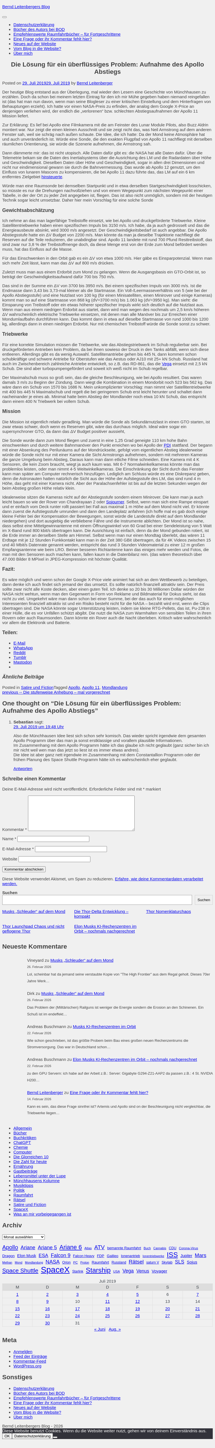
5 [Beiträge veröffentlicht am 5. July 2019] (137, 1301)
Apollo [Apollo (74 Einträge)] (10, 1254)
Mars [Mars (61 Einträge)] (200, 1262)
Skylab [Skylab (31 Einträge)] (167, 1269)
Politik (19, 1197)
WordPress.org (27, 1372)
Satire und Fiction (37, 687)
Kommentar (14, 836)
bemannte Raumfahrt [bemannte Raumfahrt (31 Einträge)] (124, 1255)
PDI (167, 445)
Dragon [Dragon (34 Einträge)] (8, 1262)
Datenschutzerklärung (33, 24)
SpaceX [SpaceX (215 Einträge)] (55, 1276)
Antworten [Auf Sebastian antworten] (22, 768)
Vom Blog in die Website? (37, 48)
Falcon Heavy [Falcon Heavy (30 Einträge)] (83, 1263)
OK (7, 1443)
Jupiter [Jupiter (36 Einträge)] (186, 1262)
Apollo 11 (91, 687)
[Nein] (55, 1444)
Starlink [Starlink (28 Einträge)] (77, 1278)
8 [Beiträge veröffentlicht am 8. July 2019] (17, 1308)
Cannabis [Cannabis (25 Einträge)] (159, 1255)
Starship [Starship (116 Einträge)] (98, 1277)
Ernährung (23, 1173)
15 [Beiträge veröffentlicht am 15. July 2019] (17, 1315)
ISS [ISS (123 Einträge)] (172, 1261)
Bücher (20, 1139)
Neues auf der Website (34, 43)
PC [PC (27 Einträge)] (75, 1269)
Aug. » (115, 1335)
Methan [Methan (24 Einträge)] (7, 1269)
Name (9, 845)
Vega (166, 363)
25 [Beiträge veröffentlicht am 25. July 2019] (107, 1322)
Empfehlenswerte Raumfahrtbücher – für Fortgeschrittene (67, 34)
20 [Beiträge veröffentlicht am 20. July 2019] (167, 1315)
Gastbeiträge (25, 1177)
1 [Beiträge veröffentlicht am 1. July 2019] (17, 1301)
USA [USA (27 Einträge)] (116, 1278)
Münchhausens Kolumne (36, 1187)
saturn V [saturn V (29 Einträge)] (152, 1269)
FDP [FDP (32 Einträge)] (100, 1262)
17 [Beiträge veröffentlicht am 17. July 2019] (77, 1315)
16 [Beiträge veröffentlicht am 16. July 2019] (47, 1315)
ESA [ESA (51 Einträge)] (43, 1262)
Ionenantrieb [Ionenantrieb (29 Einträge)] (130, 1263)
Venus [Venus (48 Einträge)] (142, 1277)
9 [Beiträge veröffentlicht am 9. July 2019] (47, 1308)
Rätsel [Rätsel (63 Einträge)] (136, 1268)
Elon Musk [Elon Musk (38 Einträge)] (26, 1262)
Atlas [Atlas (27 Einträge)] (88, 1255)
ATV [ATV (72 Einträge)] (99, 1254)
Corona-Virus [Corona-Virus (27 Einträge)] (188, 1255)
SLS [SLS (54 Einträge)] (179, 1268)
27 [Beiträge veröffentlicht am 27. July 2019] (167, 1322)
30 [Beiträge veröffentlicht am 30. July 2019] (47, 1329)
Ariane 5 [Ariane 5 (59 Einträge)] (47, 1254)
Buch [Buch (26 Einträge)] (147, 1255)
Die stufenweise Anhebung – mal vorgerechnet (56, 692)
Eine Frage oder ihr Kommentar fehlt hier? (52, 38)
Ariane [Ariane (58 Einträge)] (28, 1254)
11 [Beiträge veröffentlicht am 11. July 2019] (107, 1308)
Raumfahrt (23, 1201)
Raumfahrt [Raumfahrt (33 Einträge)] (100, 1269)
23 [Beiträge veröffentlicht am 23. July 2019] (47, 1322)
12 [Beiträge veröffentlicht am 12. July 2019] (137, 1308)
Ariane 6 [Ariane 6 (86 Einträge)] (70, 1254)
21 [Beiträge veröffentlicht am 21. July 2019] (197, 1315)
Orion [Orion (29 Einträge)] (66, 1269)
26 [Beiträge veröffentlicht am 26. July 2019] (137, 1322)
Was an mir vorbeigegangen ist (42, 1220)
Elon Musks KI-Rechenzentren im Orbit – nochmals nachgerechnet (105, 935)
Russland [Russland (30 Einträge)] (119, 1269)
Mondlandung (114, 687)
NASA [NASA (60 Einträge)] (53, 1268)
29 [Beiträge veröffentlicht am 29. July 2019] (17, 1329)
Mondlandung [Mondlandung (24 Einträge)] (34, 1269)
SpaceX (20, 1216)
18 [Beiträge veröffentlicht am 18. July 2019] (107, 1315)
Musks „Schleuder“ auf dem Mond (33, 918)
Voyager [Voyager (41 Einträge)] (159, 1277)
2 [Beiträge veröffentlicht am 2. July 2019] (47, 1301)
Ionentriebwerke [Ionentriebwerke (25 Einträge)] (153, 1262)
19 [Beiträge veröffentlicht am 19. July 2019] (137, 1315)
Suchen (9, 899)
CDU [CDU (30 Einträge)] (172, 1255)
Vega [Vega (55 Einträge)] (128, 1277)
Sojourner (115, 501)
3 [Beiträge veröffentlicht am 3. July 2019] (77, 1301)
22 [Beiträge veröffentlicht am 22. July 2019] (17, 1322)
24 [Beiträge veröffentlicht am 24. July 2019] (77, 1322)
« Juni (99, 1335)
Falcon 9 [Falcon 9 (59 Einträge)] (60, 1262)
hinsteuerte (51, 176)
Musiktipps (23, 1192)
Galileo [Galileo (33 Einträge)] (112, 1262)
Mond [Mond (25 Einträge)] (18, 1269)
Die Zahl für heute (30, 1168)
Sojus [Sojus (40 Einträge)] (192, 1269)
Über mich (22, 53)
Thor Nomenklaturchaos (168, 918)
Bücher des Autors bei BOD (39, 29)
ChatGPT (22, 1149)
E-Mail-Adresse (18, 855)
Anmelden (22, 1358)
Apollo (74, 687)
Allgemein (22, 1134)
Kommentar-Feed (29, 1367)
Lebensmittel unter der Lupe (39, 1182)
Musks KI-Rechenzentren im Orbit (104, 1033)
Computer (22, 1158)
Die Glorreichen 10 (30, 1163)
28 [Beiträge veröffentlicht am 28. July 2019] (197, 1322)
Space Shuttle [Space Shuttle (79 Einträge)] (20, 1277)
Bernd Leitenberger (95, 83)
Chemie (20, 1154)
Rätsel (19, 1206)
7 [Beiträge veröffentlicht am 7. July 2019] (198, 1301)
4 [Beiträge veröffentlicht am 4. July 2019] (107, 1301)
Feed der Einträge (30, 1363)
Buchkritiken (24, 1144)
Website (9, 865)
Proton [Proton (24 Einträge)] (84, 1269)
